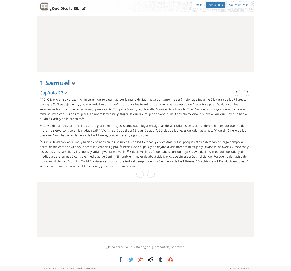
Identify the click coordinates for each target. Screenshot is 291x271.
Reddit (150, 259)
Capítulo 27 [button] (53, 93)
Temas (198, 4)
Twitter (130, 259)
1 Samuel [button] (58, 82)
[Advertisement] (145, 44)
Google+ (140, 259)
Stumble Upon (170, 259)
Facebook (120, 259)
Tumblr (160, 259)
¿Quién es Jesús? (239, 4)
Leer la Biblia (215, 4)
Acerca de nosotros (239, 268)
